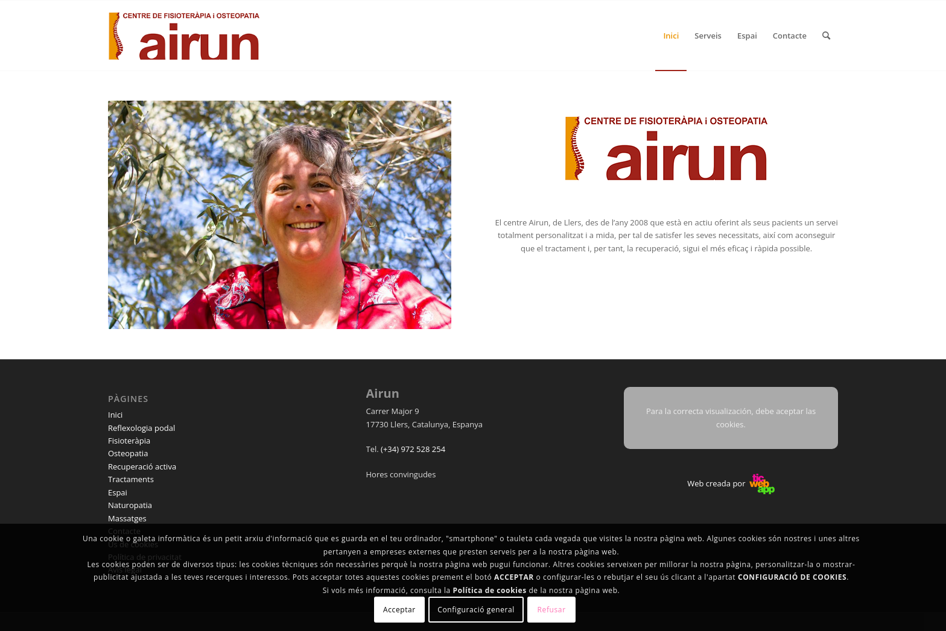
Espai (117, 492)
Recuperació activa (142, 466)
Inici (115, 414)
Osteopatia (128, 453)
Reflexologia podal (141, 427)
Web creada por (731, 483)
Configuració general (476, 609)
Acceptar (399, 609)
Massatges (127, 518)
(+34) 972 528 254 (413, 449)
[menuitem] (671, 36)
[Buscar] (826, 36)
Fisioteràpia (129, 440)
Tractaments (131, 479)
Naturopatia (130, 505)
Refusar (552, 609)
